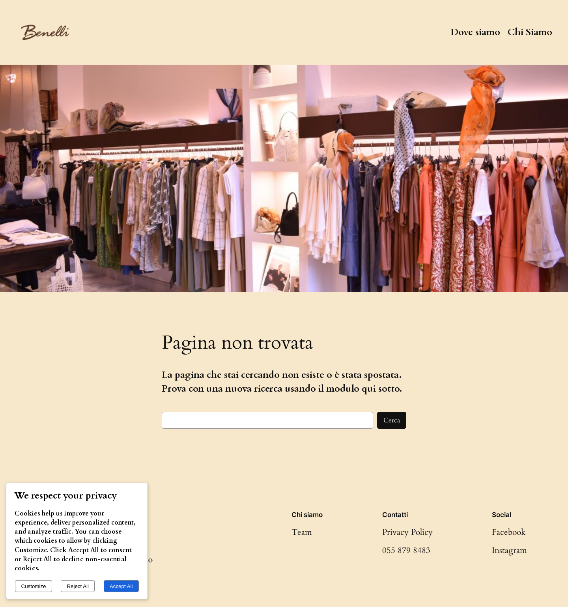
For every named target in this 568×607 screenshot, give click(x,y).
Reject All (78, 586)
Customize (33, 586)
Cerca (391, 420)
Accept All (121, 586)
